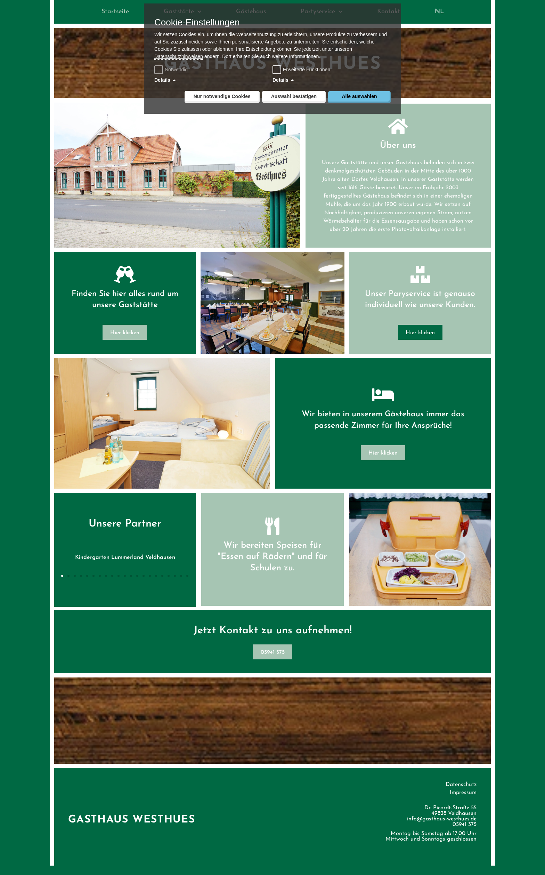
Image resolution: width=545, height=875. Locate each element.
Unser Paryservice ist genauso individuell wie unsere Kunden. (419, 303)
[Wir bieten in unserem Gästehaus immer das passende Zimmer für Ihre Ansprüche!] (382, 404)
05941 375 (465, 834)
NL (439, 11)
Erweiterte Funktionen (306, 69)
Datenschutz (461, 794)
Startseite (115, 11)
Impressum (463, 802)
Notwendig (172, 69)
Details (162, 80)
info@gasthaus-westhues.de (442, 828)
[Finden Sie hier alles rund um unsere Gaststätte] (125, 278)
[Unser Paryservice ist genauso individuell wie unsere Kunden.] (420, 272)
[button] (63, 585)
